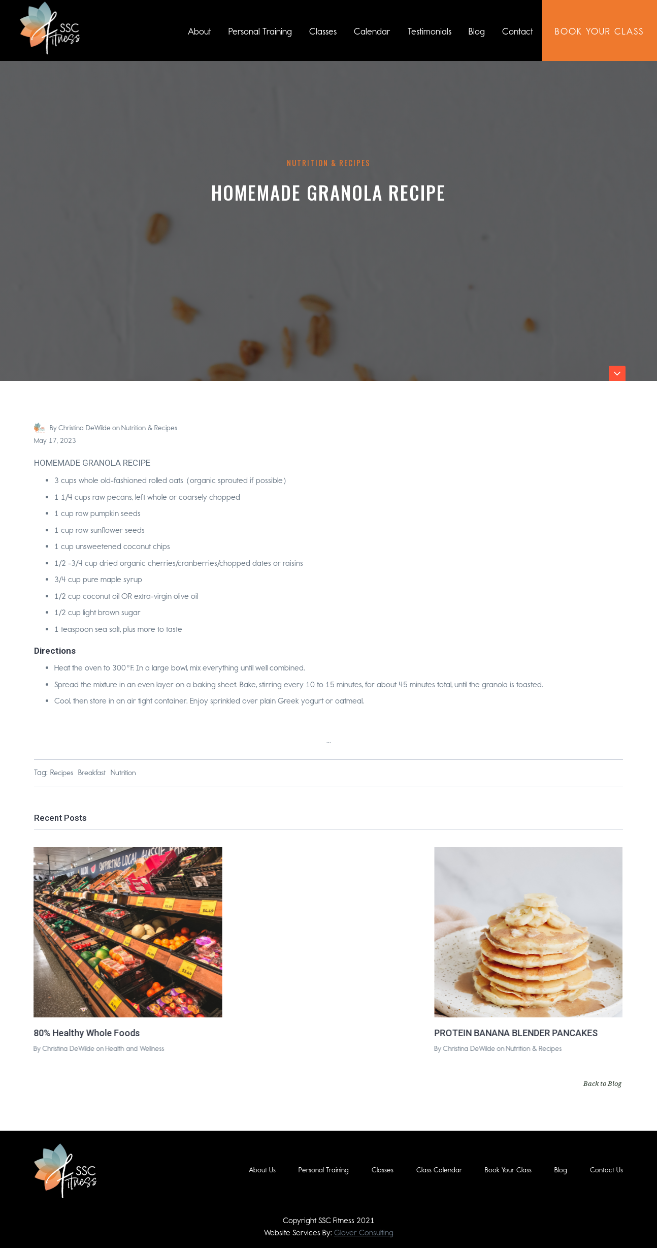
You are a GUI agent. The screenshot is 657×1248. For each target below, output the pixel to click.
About (199, 31)
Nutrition (123, 772)
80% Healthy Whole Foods (86, 1032)
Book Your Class (508, 1170)
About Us (262, 1170)
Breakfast (92, 772)
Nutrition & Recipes (329, 162)
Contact (517, 31)
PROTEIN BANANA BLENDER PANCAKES (515, 1032)
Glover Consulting (363, 1232)
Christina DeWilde (84, 428)
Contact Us (606, 1170)
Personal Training (260, 31)
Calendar (372, 31)
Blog (477, 31)
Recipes (61, 772)
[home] (50, 28)
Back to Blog (602, 1083)
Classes (323, 31)
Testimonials (429, 31)
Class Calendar (439, 1170)
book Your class (599, 31)
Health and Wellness (134, 1048)
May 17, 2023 (55, 440)
